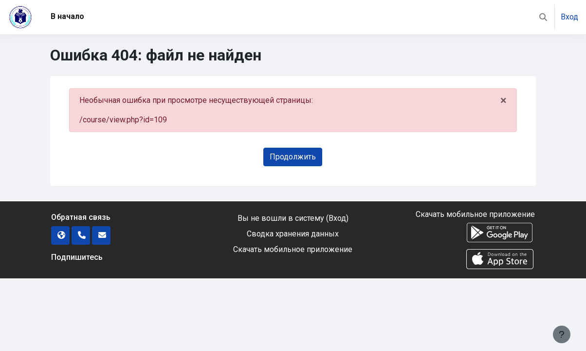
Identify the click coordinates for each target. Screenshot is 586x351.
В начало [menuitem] (67, 16)
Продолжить (293, 156)
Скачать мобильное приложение (292, 249)
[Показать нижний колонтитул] (561, 334)
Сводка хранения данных (293, 233)
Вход (569, 16)
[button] (543, 17)
